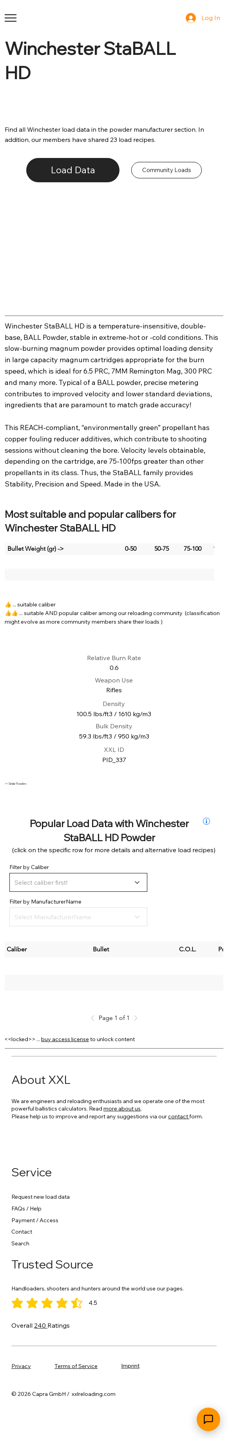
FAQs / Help (26, 1208)
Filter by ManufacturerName (45, 901)
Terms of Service (76, 1366)
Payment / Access (34, 1220)
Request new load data (40, 1196)
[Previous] (95, 1018)
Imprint (130, 1365)
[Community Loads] (166, 170)
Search (20, 1243)
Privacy (21, 1366)
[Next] (134, 1018)
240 (40, 1325)
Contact (21, 1231)
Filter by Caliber (29, 867)
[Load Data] (73, 170)
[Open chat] (208, 1419)
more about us (122, 1108)
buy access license (65, 1039)
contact (178, 1116)
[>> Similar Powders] (91, 784)
